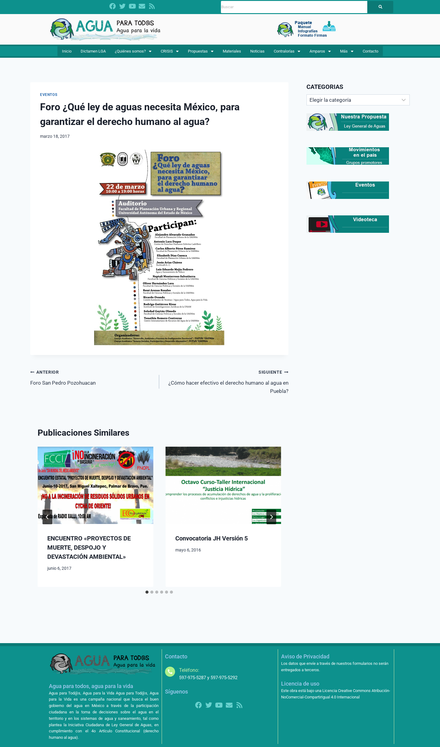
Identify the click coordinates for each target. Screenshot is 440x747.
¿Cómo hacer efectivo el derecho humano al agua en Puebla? (226, 385)
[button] (135, 53)
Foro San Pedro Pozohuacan (92, 381)
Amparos (321, 53)
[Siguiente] (271, 521)
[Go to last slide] (47, 521)
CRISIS (172, 53)
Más (346, 53)
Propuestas (201, 53)
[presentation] (95, 489)
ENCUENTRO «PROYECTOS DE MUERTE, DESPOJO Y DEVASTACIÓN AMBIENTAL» (89, 552)
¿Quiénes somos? (135, 53)
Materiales (233, 53)
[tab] (146, 596)
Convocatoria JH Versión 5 (211, 542)
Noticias (257, 53)
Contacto (368, 53)
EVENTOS (48, 99)
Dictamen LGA (94, 53)
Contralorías (287, 53)
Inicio (68, 53)
